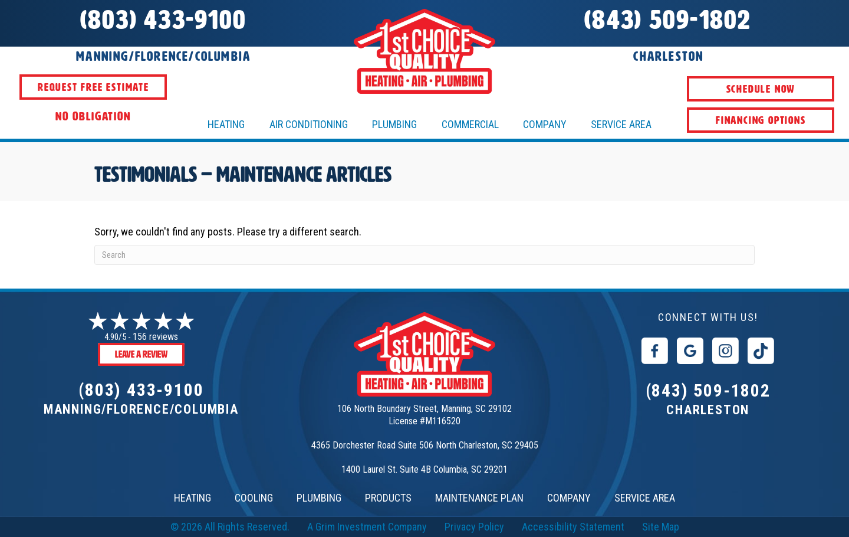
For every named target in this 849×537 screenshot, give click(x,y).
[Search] (424, 255)
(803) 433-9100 (140, 389)
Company (545, 124)
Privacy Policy (474, 526)
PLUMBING (319, 497)
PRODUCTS (388, 497)
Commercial (470, 124)
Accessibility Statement (573, 526)
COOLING (254, 497)
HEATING (226, 124)
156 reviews (155, 336)
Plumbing (394, 124)
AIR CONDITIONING (308, 124)
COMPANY (569, 497)
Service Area (621, 124)
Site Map (660, 526)
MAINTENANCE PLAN (479, 497)
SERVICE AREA (644, 497)
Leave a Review (141, 354)
